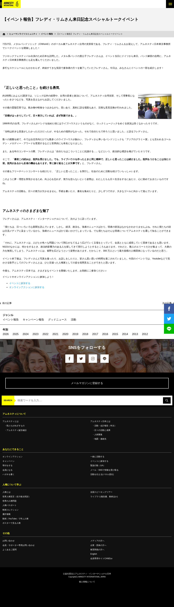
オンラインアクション (13, 456)
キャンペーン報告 (33, 319)
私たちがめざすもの (16, 426)
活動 (73, 319)
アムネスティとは (11, 421)
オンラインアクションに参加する (26, 287)
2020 (65, 334)
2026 (6, 334)
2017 (95, 334)
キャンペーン (9, 461)
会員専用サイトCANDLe (101, 558)
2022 (45, 334)
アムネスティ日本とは (100, 421)
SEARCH (8, 400)
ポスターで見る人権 (12, 523)
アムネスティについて (14, 413)
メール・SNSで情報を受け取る (104, 470)
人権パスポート (10, 505)
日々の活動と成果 (102, 430)
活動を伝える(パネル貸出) (102, 474)
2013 (135, 334)
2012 (145, 334)
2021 (55, 334)
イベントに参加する (19, 283)
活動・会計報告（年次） (105, 426)
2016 (105, 334)
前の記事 (7, 303)
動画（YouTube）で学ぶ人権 (15, 519)
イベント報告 (47, 34)
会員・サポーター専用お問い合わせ (19, 545)
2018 (85, 334)
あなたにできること (13, 449)
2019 (75, 334)
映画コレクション (11, 510)
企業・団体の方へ (98, 545)
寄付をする (8, 465)
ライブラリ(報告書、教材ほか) (104, 496)
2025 (16, 334)
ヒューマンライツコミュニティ (23, 34)
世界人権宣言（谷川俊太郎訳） (17, 496)
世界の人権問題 (10, 501)
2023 (36, 334)
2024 (26, 334)
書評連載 (7, 514)
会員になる (8, 470)
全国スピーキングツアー (101, 492)
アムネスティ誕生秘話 (17, 430)
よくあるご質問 (10, 549)
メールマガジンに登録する (87, 383)
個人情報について (87, 582)
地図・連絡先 (100, 439)
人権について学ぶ (12, 484)
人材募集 (98, 434)
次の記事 (167, 303)
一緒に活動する (97, 456)
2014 (125, 334)
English (93, 554)
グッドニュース (57, 319)
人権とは (7, 492)
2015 (115, 334)
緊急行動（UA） (97, 465)
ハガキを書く (9, 474)
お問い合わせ (9, 541)
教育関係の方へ (97, 549)
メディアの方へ (97, 541)
